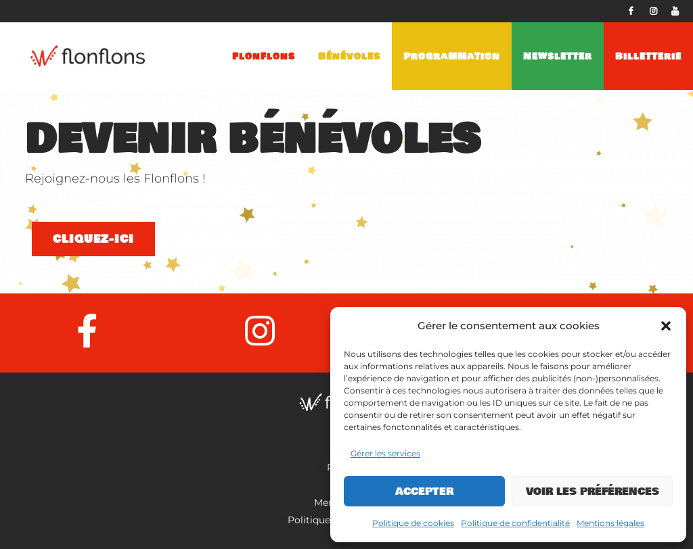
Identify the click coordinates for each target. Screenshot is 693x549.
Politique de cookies (413, 523)
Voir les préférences (592, 491)
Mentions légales (610, 523)
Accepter (424, 491)
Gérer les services (385, 453)
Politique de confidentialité (515, 523)
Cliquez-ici (93, 239)
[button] (666, 326)
